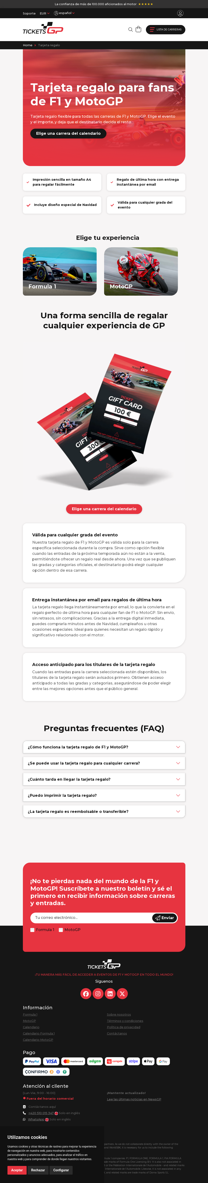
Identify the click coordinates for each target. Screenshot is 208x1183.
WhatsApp (36, 1119)
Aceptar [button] (17, 1170)
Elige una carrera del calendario (68, 133)
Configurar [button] (61, 1170)
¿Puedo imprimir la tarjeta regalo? (62, 795)
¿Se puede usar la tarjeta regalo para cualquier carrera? (84, 763)
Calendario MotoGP (38, 1039)
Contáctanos (117, 1033)
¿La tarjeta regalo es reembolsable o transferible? (78, 811)
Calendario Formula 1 (39, 1033)
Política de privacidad (123, 1027)
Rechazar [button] (38, 1170)
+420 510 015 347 (41, 1113)
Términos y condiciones (125, 1021)
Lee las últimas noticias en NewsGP (134, 1099)
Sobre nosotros (119, 1014)
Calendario (31, 1027)
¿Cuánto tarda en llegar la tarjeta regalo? (69, 779)
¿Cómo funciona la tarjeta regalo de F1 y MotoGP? (78, 747)
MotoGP (72, 930)
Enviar (164, 918)
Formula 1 (45, 930)
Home (27, 45)
